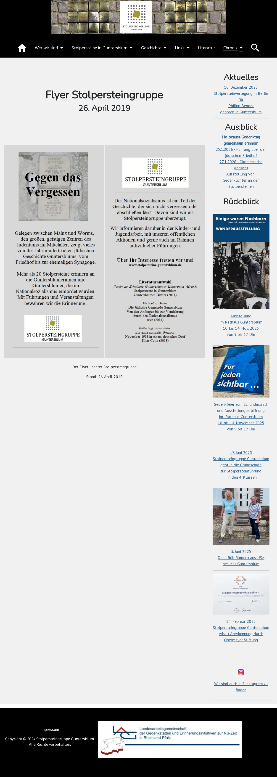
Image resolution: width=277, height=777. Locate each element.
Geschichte (151, 47)
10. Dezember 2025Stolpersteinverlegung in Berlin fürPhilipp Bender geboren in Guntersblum (241, 99)
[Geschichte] (164, 48)
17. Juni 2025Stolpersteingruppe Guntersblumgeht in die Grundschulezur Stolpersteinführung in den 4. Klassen (241, 465)
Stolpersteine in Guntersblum (99, 47)
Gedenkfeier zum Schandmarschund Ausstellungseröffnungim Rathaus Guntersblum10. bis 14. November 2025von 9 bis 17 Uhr (241, 417)
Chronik (230, 47)
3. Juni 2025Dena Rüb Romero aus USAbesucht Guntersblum (241, 557)
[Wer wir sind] (61, 48)
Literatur (206, 47)
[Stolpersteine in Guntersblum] (130, 48)
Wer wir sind (46, 47)
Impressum (49, 729)
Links (179, 47)
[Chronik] (240, 48)
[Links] (187, 48)
